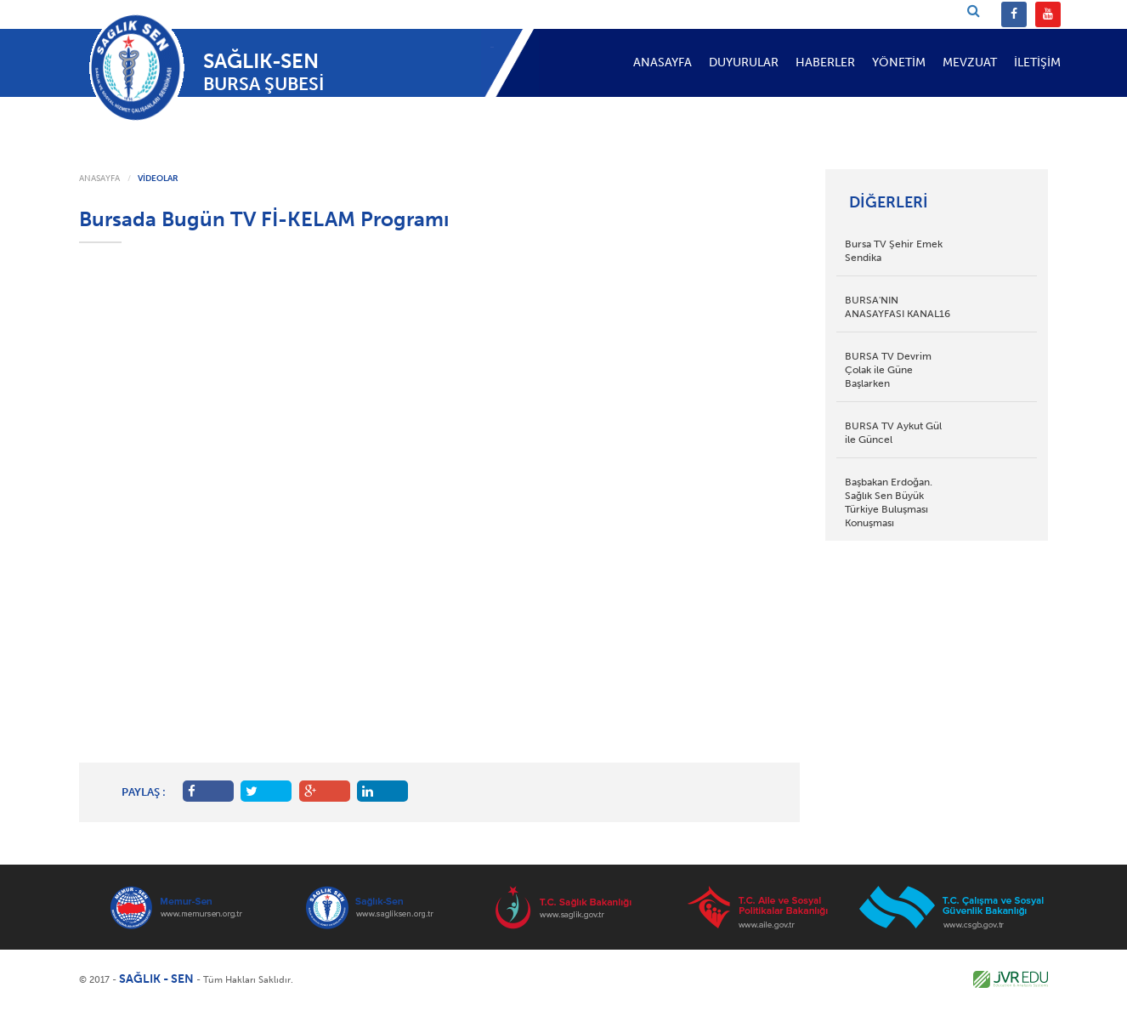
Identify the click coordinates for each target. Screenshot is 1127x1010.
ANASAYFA (662, 62)
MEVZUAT (970, 62)
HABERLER (825, 62)
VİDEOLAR (158, 178)
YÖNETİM (899, 62)
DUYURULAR (744, 62)
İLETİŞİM (1037, 62)
